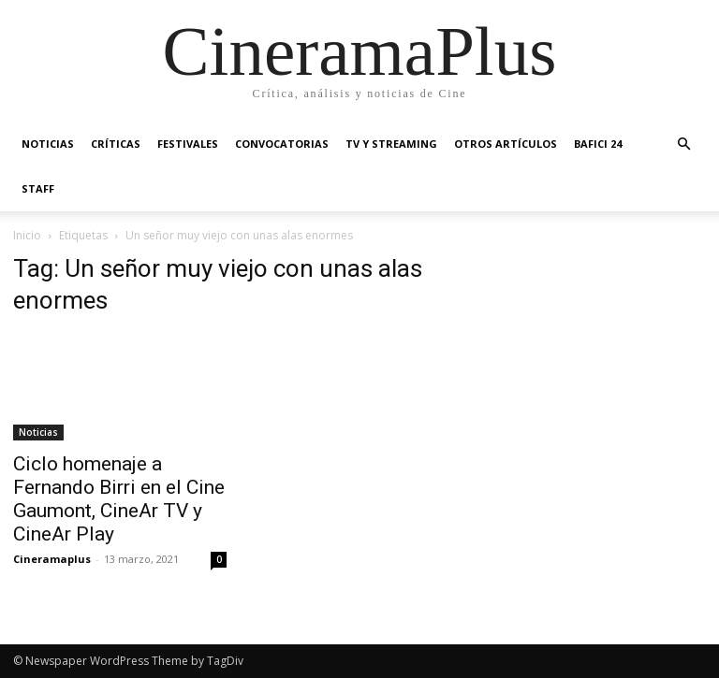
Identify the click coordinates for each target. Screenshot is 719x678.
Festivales (187, 144)
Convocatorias (282, 144)
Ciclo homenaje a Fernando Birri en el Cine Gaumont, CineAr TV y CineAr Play (119, 499)
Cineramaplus (52, 559)
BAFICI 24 (598, 144)
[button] (683, 144)
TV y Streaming (391, 144)
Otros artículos (505, 144)
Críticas (115, 144)
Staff (38, 188)
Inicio (27, 235)
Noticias (48, 144)
